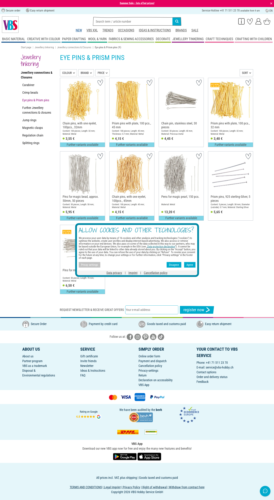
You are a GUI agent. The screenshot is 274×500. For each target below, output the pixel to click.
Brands (181, 30)
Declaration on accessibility (156, 380)
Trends (107, 30)
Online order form (149, 356)
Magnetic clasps (32, 128)
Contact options (206, 372)
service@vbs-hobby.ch (219, 367)
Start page (26, 47)
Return (143, 375)
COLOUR (67, 73)
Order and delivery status (212, 377)
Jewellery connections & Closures (74, 47)
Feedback (203, 382)
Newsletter (86, 366)
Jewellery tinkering (44, 47)
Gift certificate (89, 356)
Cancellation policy (150, 366)
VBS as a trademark (34, 366)
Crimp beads (30, 92)
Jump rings (29, 120)
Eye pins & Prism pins (35, 100)
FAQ (82, 375)
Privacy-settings (148, 370)
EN (269, 10)
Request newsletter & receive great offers (92, 310)
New (79, 30)
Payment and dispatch (153, 361)
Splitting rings (30, 143)
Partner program (32, 361)
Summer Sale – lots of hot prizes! (137, 3)
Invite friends (88, 361)
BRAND (85, 73)
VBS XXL (92, 30)
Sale (194, 30)
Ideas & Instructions (155, 30)
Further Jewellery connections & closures (36, 110)
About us (27, 356)
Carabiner (28, 85)
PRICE (101, 73)
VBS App (144, 385)
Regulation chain (32, 135)
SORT (245, 73)
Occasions (126, 30)
